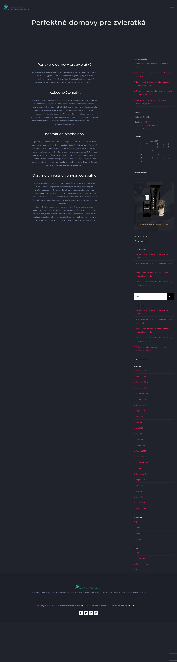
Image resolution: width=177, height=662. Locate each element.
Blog (138, 522)
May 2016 (139, 428)
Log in (138, 552)
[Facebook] (135, 241)
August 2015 (140, 480)
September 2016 (142, 405)
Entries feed (140, 558)
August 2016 (140, 411)
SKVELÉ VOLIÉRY (81, 645)
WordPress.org (141, 570)
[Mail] (145, 241)
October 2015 (141, 468)
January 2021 (141, 370)
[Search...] (150, 296)
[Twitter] (139, 241)
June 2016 (139, 422)
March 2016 (140, 439)
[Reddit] (142, 241)
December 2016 (142, 388)
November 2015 (142, 462)
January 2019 (141, 376)
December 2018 (142, 382)
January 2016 (141, 451)
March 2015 (140, 497)
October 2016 (141, 399)
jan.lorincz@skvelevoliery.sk (150, 125)
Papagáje (139, 533)
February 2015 (141, 503)
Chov (138, 527)
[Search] (170, 296)
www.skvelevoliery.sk (146, 129)
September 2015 (142, 474)
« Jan (136, 165)
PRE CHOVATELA (133, 645)
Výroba (138, 539)
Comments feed (142, 564)
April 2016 (139, 434)
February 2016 (141, 445)
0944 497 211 (145, 122)
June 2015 (139, 491)
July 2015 (139, 485)
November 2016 (142, 393)
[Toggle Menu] (172, 7)
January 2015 (141, 508)
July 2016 (139, 416)
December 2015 (142, 457)
